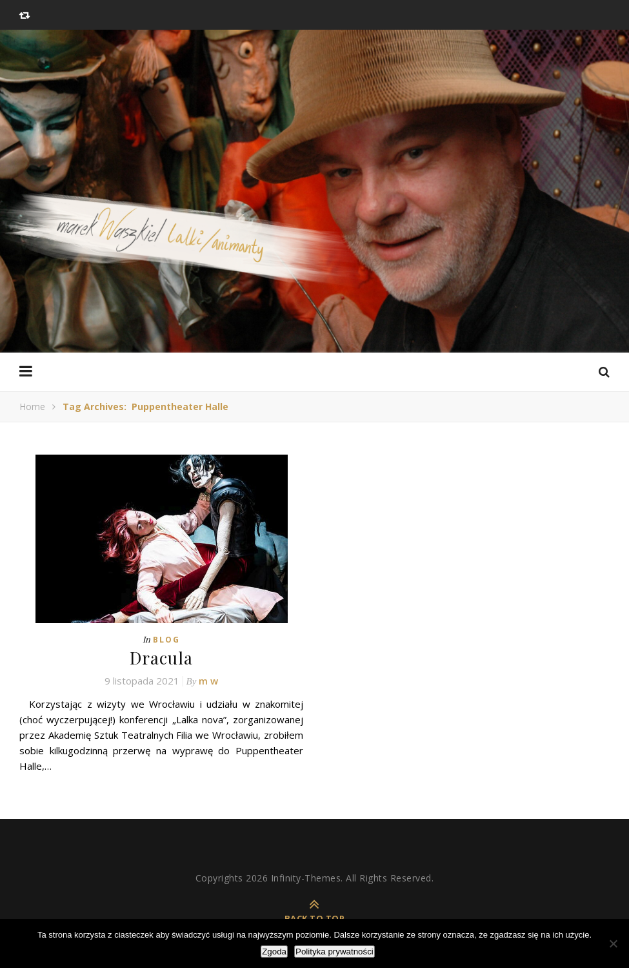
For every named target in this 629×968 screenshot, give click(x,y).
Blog (166, 639)
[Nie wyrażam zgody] (612, 943)
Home (32, 406)
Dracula (161, 657)
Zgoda (274, 951)
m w (208, 680)
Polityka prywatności (334, 951)
